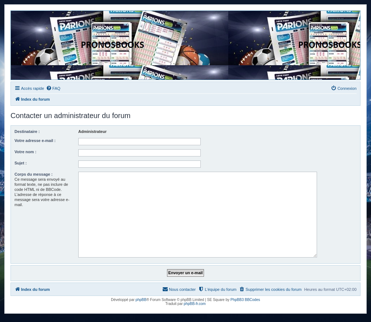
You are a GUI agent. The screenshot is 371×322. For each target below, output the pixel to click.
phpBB (141, 300)
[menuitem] (53, 88)
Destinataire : (27, 131)
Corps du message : (33, 174)
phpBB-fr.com (195, 304)
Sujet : (20, 163)
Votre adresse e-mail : (35, 140)
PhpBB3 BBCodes (245, 300)
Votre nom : (25, 152)
